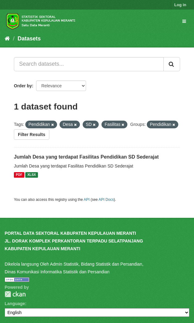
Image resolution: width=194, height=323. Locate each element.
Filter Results (31, 134)
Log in (180, 4)
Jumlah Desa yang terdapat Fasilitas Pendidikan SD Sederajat (86, 156)
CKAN (15, 294)
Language (15, 303)
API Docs (106, 199)
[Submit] (171, 64)
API (86, 199)
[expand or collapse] (184, 21)
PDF (19, 175)
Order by (23, 85)
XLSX (31, 175)
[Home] (7, 38)
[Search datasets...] (89, 64)
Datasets (29, 38)
